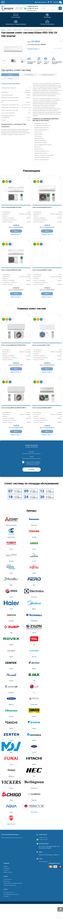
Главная (3, 30)
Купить (16, 231)
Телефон (31, 456)
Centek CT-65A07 (47, 270)
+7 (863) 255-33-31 (32, 6)
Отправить (31, 469)
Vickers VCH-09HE (16, 270)
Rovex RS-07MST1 (47, 407)
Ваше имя (31, 451)
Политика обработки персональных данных (11, 837)
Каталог (9, 30)
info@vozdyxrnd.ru (43, 861)
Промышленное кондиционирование (13, 883)
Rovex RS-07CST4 (47, 207)
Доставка (6, 896)
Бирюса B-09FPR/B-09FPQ (18, 407)
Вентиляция (7, 881)
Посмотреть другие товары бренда (10, 83)
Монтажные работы (9, 892)
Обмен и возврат (8, 872)
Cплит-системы (17, 30)
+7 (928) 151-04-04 (32, 8)
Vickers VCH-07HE (16, 207)
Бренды (6, 866)
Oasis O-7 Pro (46, 345)
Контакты (6, 870)
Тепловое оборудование (10, 885)
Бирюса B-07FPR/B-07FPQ (18, 345)
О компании (6, 868)
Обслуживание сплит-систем (11, 894)
